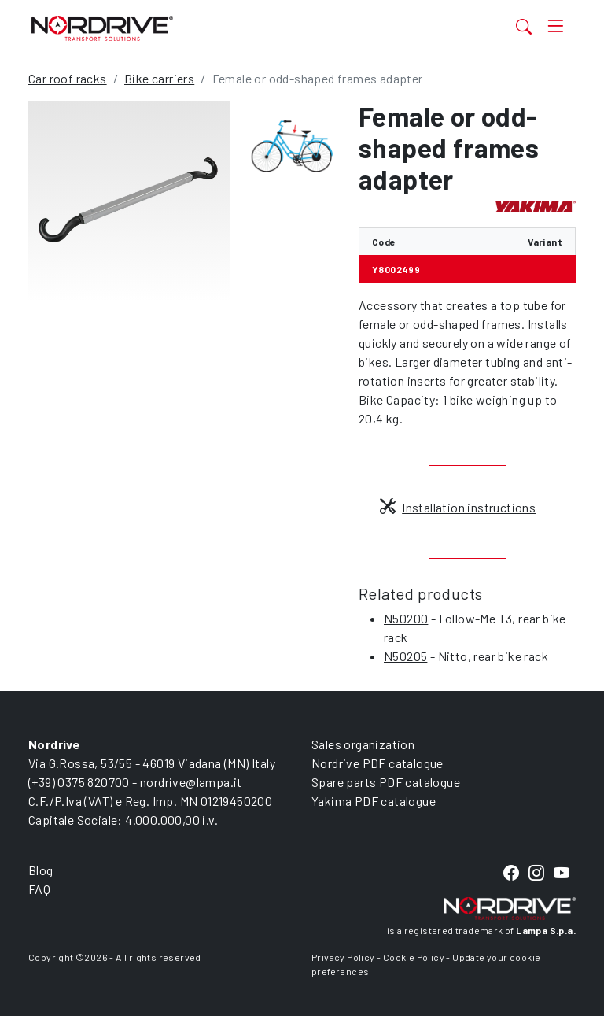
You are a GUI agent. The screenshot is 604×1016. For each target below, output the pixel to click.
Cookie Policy (413, 956)
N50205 (405, 655)
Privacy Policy (343, 956)
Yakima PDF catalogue (373, 800)
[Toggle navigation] (555, 26)
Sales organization (362, 744)
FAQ (39, 888)
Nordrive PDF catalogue (377, 763)
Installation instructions (458, 507)
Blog (40, 870)
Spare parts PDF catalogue (385, 781)
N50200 (406, 618)
